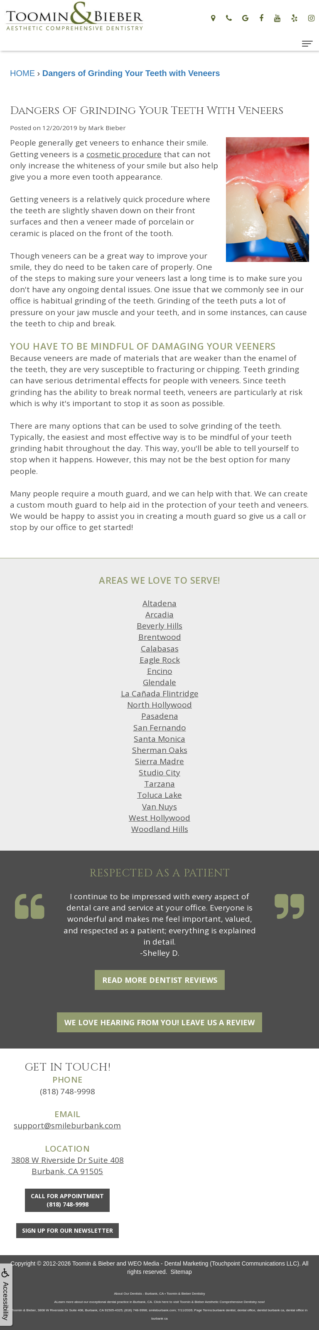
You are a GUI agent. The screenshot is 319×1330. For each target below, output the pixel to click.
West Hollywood (159, 817)
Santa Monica (159, 738)
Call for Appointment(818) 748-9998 (67, 1200)
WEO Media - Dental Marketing (168, 1263)
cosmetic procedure (124, 154)
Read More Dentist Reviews (159, 980)
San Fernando (159, 727)
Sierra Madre (159, 761)
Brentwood (159, 637)
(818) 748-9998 (67, 1091)
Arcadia (159, 614)
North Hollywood (159, 704)
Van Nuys (159, 806)
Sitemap (180, 1271)
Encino (159, 671)
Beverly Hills (159, 625)
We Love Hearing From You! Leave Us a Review (159, 1022)
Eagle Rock (160, 659)
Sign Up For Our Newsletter (67, 1230)
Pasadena (159, 716)
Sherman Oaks (159, 750)
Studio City (159, 772)
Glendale (159, 682)
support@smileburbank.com (67, 1125)
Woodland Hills (159, 829)
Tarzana (159, 783)
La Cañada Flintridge (160, 693)
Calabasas (160, 648)
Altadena (159, 603)
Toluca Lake (159, 795)
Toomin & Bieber (93, 1263)
